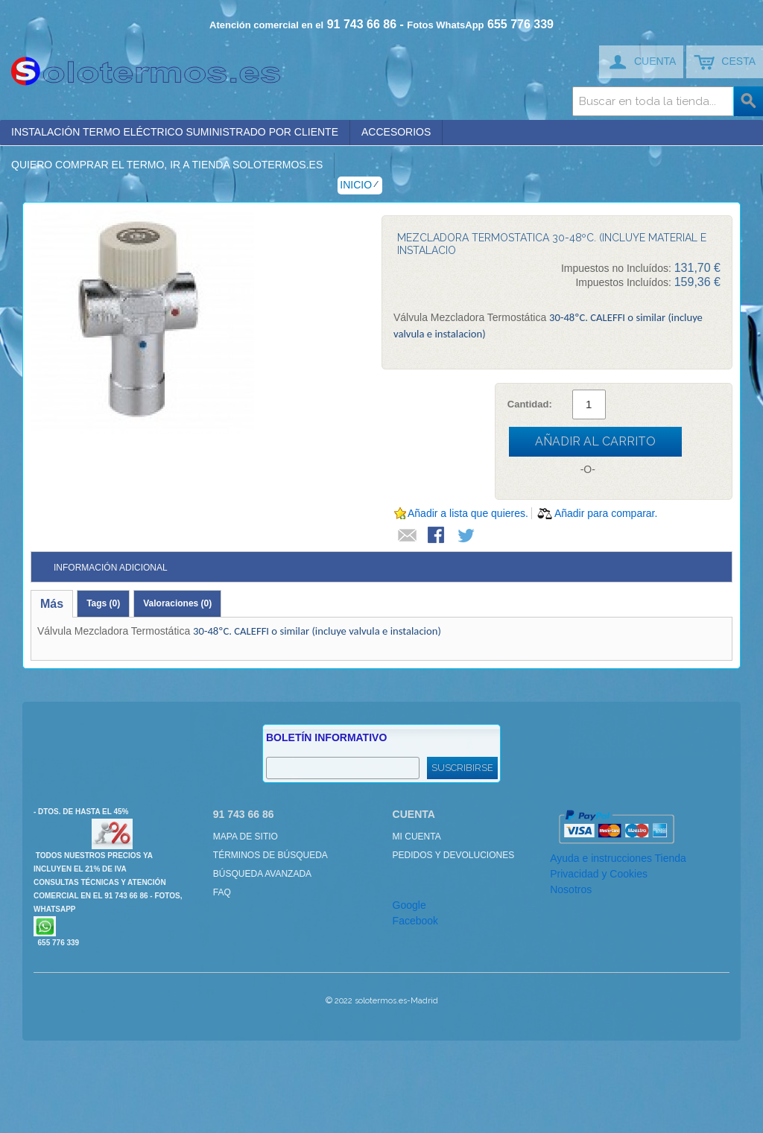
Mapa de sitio (245, 836)
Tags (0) (103, 603)
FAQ (222, 892)
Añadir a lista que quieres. (468, 513)
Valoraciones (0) (177, 603)
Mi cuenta (417, 836)
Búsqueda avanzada (262, 874)
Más (51, 603)
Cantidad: (529, 404)
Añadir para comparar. (606, 513)
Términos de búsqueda (270, 855)
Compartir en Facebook (437, 536)
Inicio (356, 185)
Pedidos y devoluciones (454, 855)
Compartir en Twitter (467, 536)
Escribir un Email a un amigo (407, 536)
